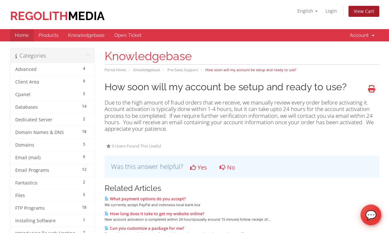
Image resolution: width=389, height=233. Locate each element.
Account (362, 35)
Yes (198, 167)
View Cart (364, 11)
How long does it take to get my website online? (154, 213)
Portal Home (115, 69)
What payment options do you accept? (145, 199)
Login (331, 11)
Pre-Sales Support (182, 69)
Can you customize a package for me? (144, 228)
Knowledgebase (146, 69)
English (307, 11)
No (227, 167)
